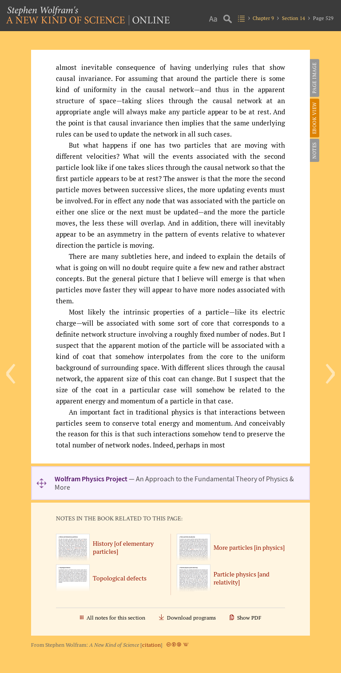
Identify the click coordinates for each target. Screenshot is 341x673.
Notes (314, 150)
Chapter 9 (263, 18)
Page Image (314, 77)
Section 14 (293, 18)
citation (151, 644)
